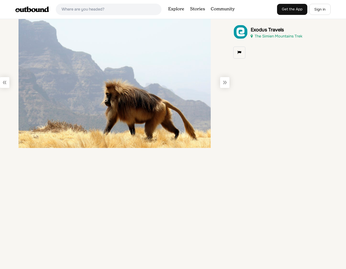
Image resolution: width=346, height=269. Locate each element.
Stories (197, 9)
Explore (176, 9)
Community (223, 9)
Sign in (320, 9)
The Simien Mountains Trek (276, 36)
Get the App (292, 9)
